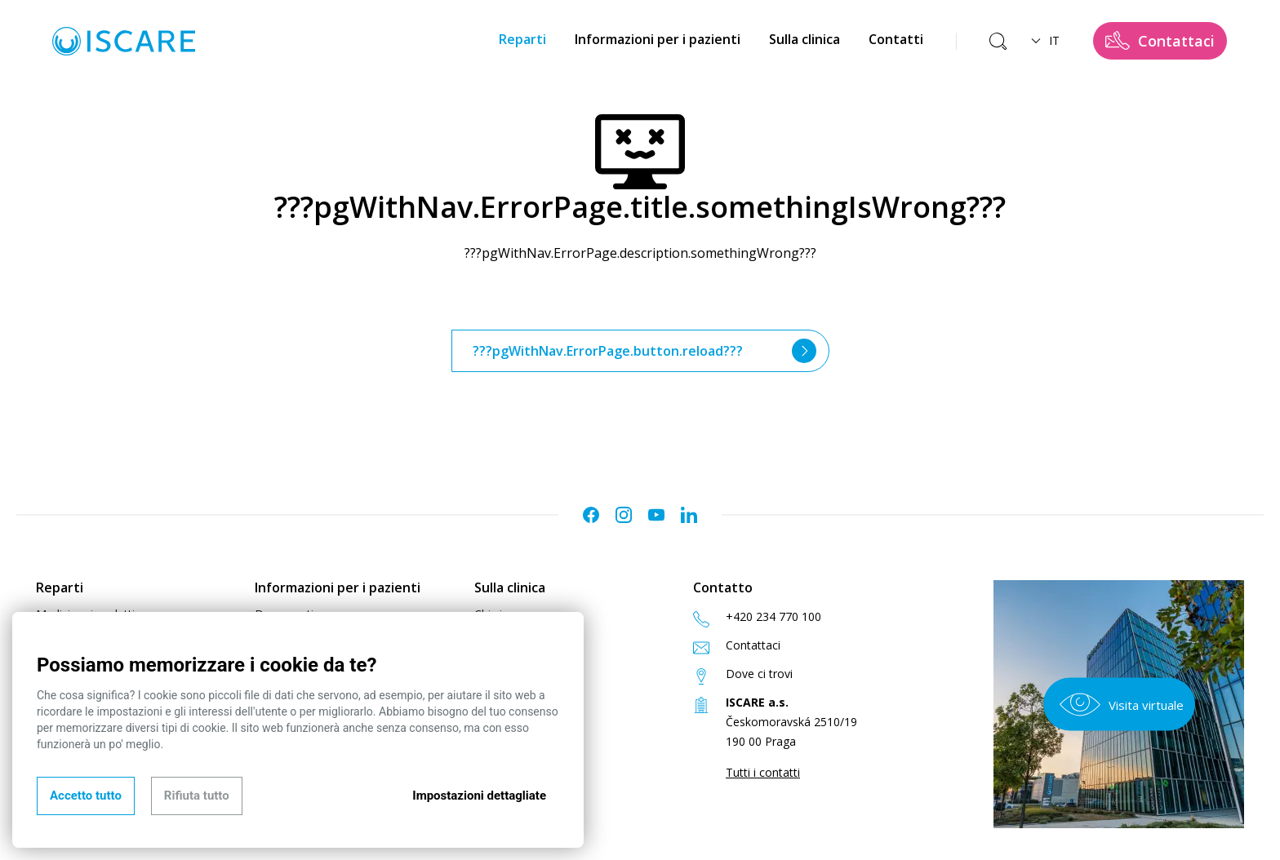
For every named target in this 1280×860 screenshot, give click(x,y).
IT (1045, 40)
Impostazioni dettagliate (479, 795)
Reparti (522, 39)
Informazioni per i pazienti (657, 39)
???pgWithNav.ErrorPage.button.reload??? (644, 351)
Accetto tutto (86, 795)
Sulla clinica (804, 39)
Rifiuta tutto (196, 795)
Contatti (896, 39)
